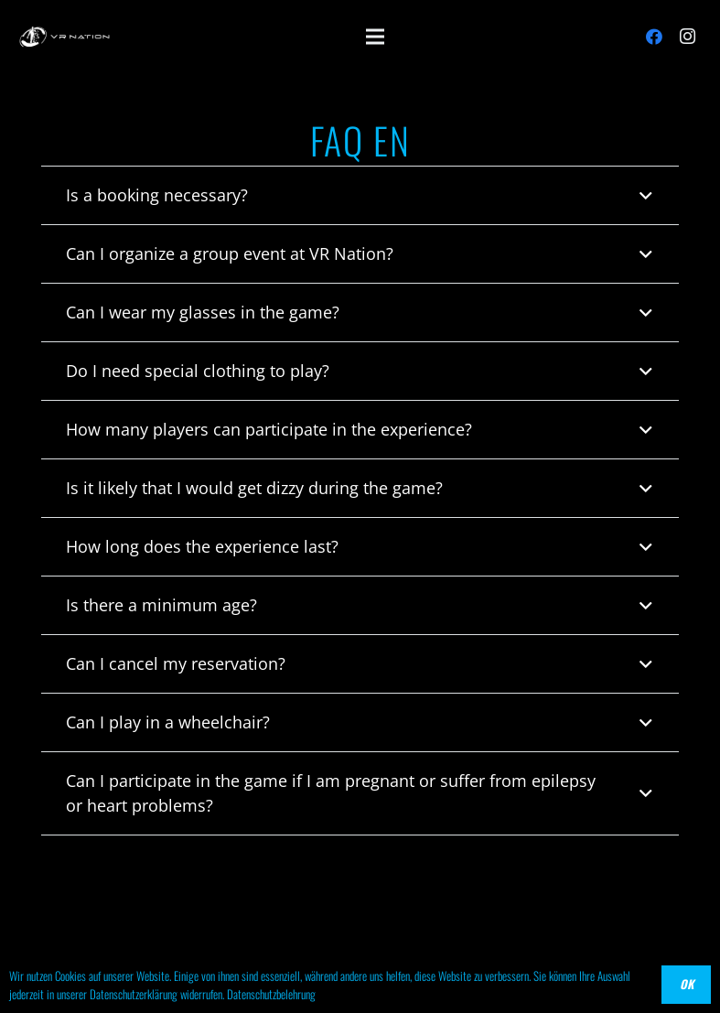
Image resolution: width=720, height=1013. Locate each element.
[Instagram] (687, 36)
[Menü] (375, 36)
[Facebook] (654, 36)
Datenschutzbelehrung (271, 994)
